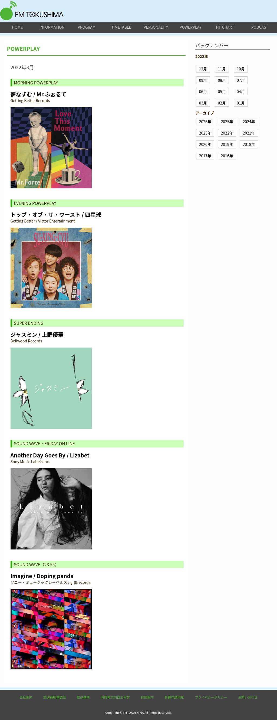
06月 (203, 91)
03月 (203, 103)
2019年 (227, 144)
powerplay (191, 27)
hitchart (225, 27)
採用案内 (147, 697)
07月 (241, 80)
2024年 (249, 121)
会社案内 (25, 697)
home (17, 27)
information (51, 27)
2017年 (205, 155)
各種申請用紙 (174, 697)
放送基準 (83, 697)
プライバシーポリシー (211, 697)
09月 (203, 80)
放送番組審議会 (54, 697)
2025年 (227, 121)
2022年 (227, 133)
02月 (222, 103)
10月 (241, 68)
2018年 (249, 144)
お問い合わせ (248, 697)
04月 (241, 91)
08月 (222, 80)
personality (156, 27)
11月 (222, 68)
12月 (203, 68)
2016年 (227, 155)
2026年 (205, 121)
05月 (222, 91)
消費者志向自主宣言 (115, 697)
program (86, 27)
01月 (241, 103)
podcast (259, 27)
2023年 (205, 133)
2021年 (249, 133)
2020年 (205, 144)
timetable (121, 27)
